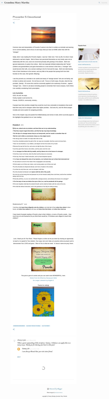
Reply (18, 357)
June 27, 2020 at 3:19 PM (34, 348)
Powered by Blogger (54, 389)
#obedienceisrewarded (19, 325)
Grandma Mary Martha (16, 2)
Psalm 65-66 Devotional (84, 91)
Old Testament (46, 325)
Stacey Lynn (21, 340)
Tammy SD (25, 349)
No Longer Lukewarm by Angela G (43, 280)
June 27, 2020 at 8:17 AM (31, 340)
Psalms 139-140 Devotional (85, 118)
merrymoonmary (58, 392)
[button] (14, 23)
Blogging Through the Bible (33, 325)
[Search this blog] (100, 2)
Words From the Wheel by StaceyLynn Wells (43, 278)
